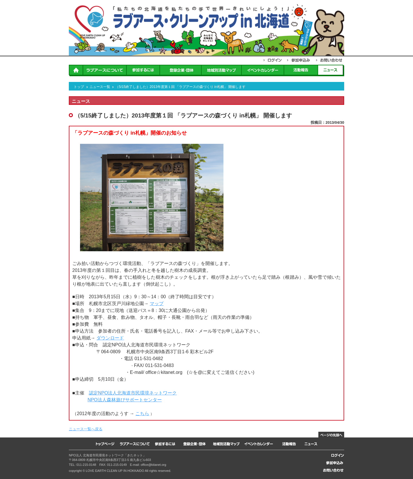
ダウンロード (110, 337)
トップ (79, 87)
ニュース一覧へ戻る (85, 429)
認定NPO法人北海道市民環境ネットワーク (133, 392)
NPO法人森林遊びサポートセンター (124, 399)
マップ (156, 303)
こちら (142, 413)
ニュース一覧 (99, 87)
